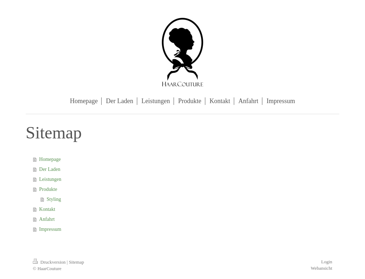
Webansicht (321, 268)
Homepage (50, 159)
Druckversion (50, 262)
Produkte (48, 189)
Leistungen (50, 179)
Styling (54, 199)
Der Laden (49, 169)
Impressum (50, 229)
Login (326, 261)
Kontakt (47, 209)
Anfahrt (47, 219)
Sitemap (76, 262)
